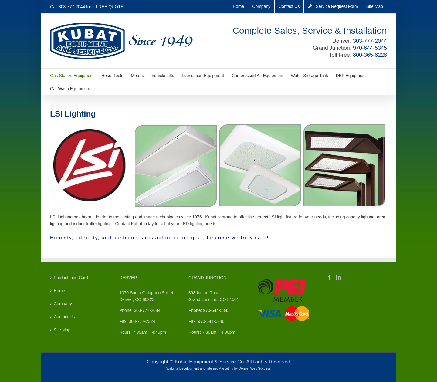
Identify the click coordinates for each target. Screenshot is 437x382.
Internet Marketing (219, 368)
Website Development (182, 368)
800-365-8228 (370, 55)
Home (59, 290)
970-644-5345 (370, 48)
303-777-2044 (72, 6)
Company (63, 303)
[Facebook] (329, 277)
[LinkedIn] (338, 277)
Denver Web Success (255, 368)
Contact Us (64, 316)
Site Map (62, 329)
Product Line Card (71, 277)
